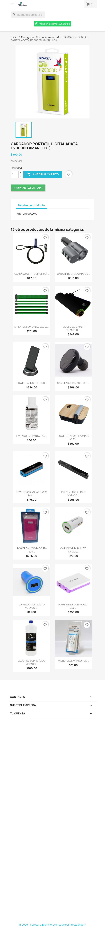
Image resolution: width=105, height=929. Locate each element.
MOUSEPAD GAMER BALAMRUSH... (73, 328)
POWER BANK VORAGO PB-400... (32, 550)
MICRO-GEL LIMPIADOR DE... (73, 660)
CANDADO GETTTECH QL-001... (31, 273)
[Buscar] (28, 14)
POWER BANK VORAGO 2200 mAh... (31, 494)
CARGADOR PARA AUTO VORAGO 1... (32, 606)
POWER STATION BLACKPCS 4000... (73, 437)
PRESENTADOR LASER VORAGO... (73, 494)
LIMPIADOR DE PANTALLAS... (31, 435)
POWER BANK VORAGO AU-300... (73, 606)
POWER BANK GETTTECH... (32, 383)
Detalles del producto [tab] (31, 205)
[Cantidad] (15, 174)
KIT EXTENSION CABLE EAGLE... (31, 326)
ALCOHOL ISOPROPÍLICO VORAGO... (31, 662)
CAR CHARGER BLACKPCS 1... (73, 383)
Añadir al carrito (43, 174)
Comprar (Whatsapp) (28, 188)
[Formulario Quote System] (52, 821)
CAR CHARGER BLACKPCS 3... (73, 273)
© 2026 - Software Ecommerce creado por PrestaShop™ (52, 924)
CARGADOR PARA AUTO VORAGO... (73, 550)
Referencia (23, 213)
